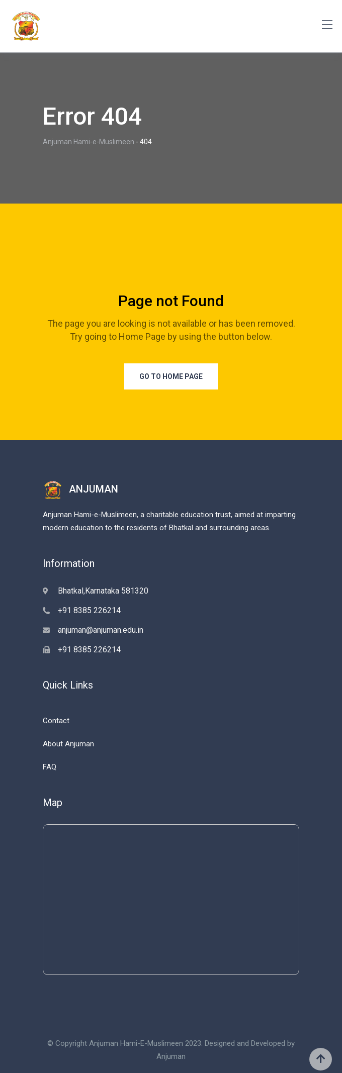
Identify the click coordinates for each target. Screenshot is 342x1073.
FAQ (49, 766)
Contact (56, 720)
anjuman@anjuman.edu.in (100, 630)
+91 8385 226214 (89, 610)
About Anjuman (68, 743)
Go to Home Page (171, 376)
